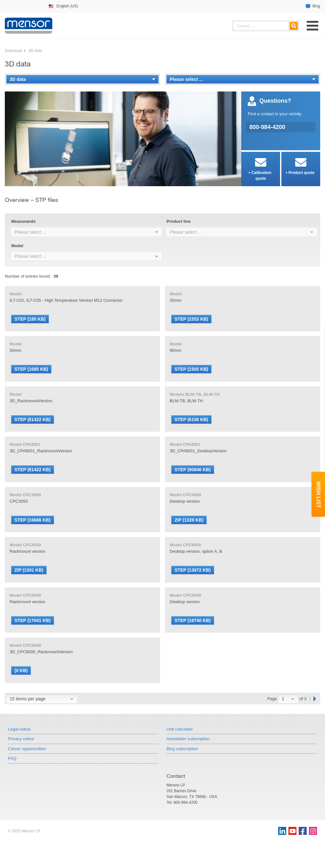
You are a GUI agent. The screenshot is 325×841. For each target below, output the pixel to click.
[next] (315, 698)
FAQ (12, 758)
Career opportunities (27, 748)
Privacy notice (21, 738)
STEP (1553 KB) (191, 319)
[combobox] (86, 232)
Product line (179, 221)
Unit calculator (180, 729)
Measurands (23, 221)
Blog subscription (182, 748)
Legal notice (19, 729)
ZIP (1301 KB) (28, 570)
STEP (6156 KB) (191, 419)
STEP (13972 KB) (193, 570)
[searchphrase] (265, 25)
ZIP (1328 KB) (189, 520)
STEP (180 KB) (30, 319)
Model (17, 245)
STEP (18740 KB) (193, 620)
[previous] (310, 698)
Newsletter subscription (188, 738)
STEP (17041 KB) (32, 620)
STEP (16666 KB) (32, 520)
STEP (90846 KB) (193, 469)
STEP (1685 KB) (31, 369)
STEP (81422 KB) (32, 419)
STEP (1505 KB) (191, 369)
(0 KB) (21, 670)
